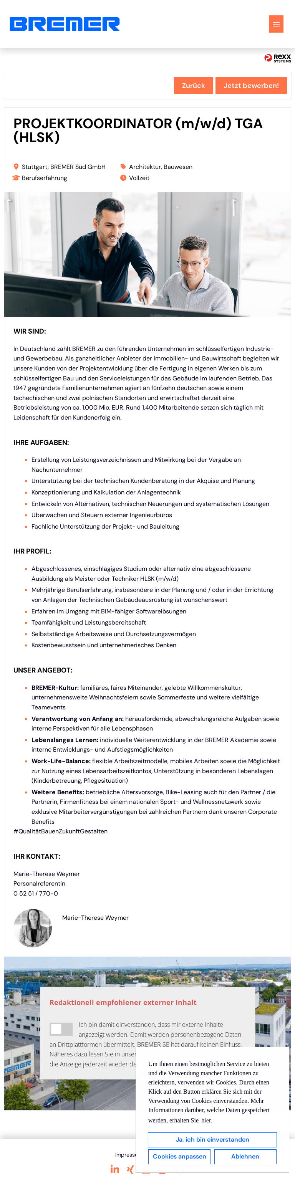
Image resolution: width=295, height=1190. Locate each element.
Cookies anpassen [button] (179, 1156)
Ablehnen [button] (245, 1156)
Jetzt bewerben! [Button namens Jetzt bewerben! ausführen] (251, 85)
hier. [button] (206, 1120)
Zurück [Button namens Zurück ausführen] (193, 85)
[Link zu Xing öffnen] (130, 1170)
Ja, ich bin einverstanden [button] (212, 1139)
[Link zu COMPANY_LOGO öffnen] (65, 24)
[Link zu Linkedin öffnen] (115, 1170)
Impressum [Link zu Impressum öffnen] (129, 1154)
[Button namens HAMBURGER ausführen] (276, 24)
